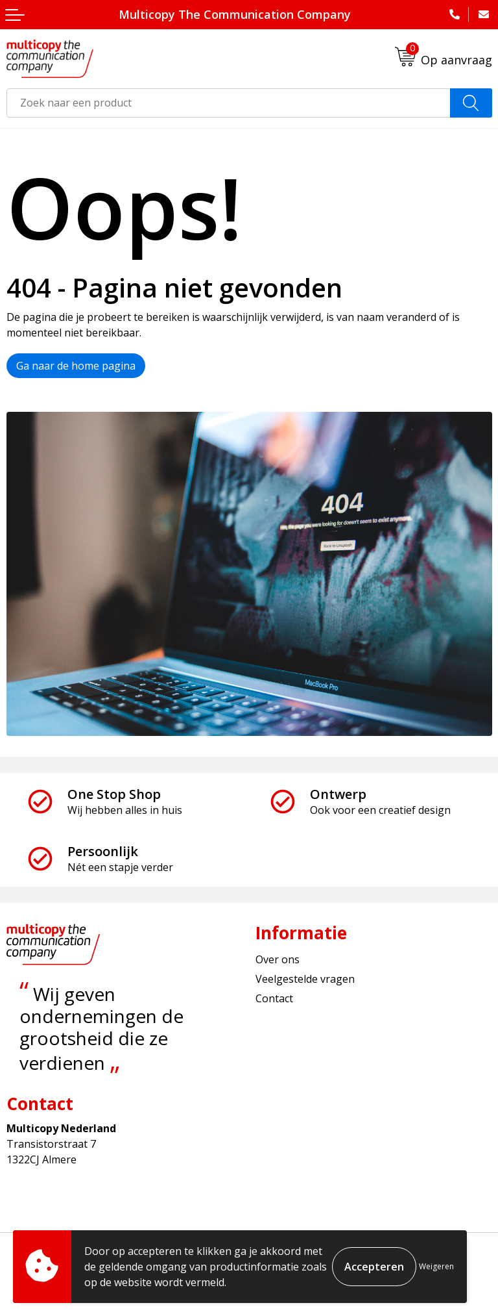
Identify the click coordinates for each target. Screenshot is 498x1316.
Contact (274, 998)
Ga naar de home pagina (76, 366)
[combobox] (228, 103)
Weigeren (436, 1266)
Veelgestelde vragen (305, 979)
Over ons (277, 959)
